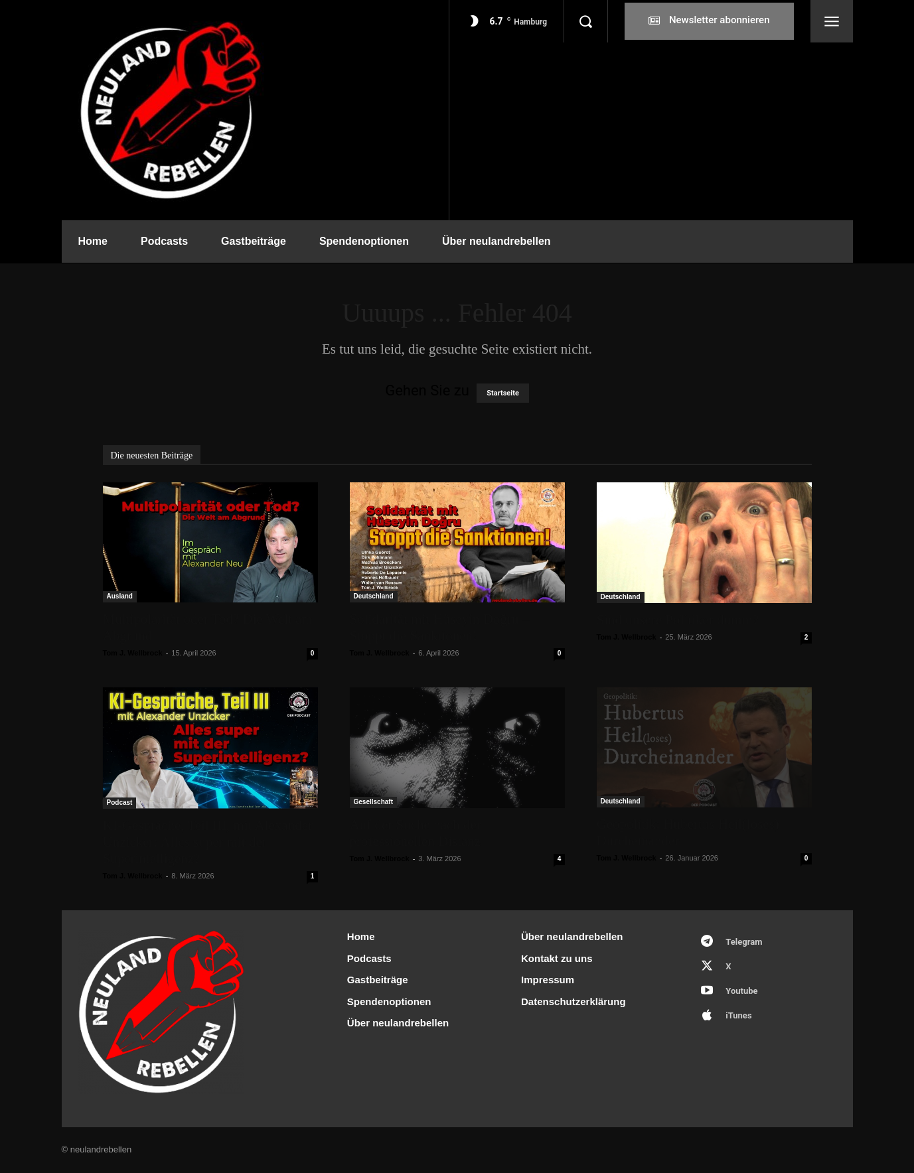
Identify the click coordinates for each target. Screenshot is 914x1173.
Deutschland (374, 596)
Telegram (743, 942)
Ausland (120, 596)
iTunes (738, 1015)
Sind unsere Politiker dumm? (678, 620)
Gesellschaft (373, 801)
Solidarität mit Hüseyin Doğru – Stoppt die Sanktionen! (440, 627)
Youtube (741, 991)
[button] (585, 21)
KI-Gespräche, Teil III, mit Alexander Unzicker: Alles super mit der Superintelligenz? (208, 841)
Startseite (503, 393)
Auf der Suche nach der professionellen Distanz (415, 833)
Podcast (120, 802)
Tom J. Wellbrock (133, 653)
